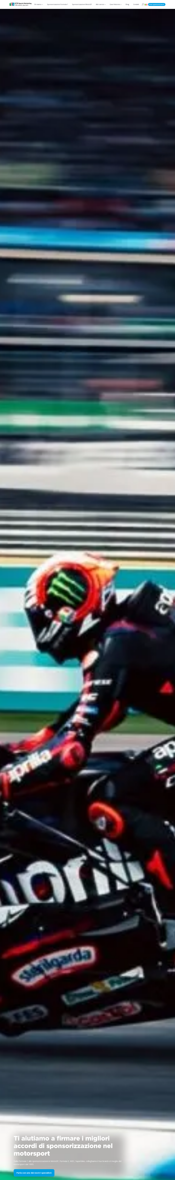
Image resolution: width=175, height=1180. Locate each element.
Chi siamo (38, 4)
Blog (127, 4)
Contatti (136, 4)
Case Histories (115, 4)
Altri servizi (100, 4)
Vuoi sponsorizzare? (156, 4)
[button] (146, 4)
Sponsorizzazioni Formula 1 (58, 4)
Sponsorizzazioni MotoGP (81, 4)
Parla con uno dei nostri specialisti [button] (34, 1172)
